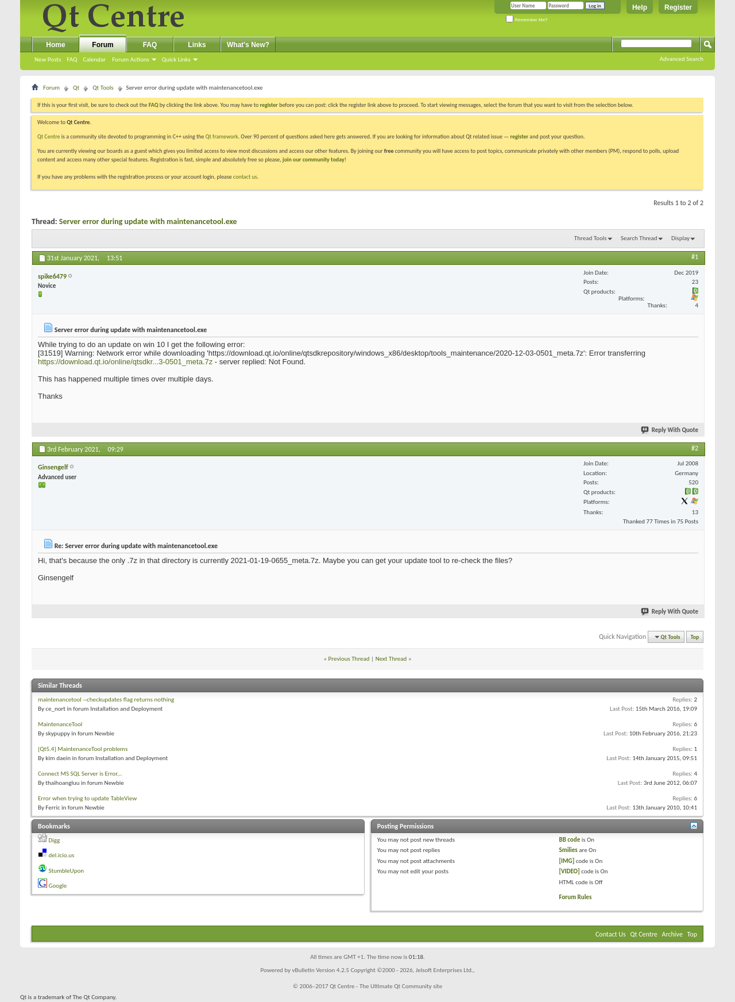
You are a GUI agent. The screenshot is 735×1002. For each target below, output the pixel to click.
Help (639, 7)
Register (678, 7)
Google (58, 885)
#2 (694, 448)
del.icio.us (62, 855)
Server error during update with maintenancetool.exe (148, 221)
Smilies (568, 850)
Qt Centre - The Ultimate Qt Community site (386, 986)
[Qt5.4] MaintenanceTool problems (82, 749)
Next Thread (391, 658)
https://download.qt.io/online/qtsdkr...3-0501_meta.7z (125, 361)
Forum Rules (575, 897)
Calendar (94, 59)
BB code (570, 839)
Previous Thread (349, 658)
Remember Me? (527, 19)
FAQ (72, 59)
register (519, 136)
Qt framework (222, 136)
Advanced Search (681, 59)
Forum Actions (130, 59)
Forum (102, 45)
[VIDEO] (569, 871)
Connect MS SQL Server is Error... (80, 773)
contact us (245, 176)
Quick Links (176, 59)
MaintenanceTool (60, 724)
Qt (76, 87)
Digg (54, 840)
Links (197, 45)
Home (55, 45)
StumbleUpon (66, 870)
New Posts (47, 59)
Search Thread (639, 238)
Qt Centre (48, 136)
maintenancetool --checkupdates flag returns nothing (106, 699)
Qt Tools (102, 87)
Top (695, 637)
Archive (672, 934)
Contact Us (610, 934)
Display (680, 238)
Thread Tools (590, 238)
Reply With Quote (670, 430)
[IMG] (567, 861)
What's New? (248, 45)
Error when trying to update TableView (87, 798)
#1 (694, 257)
